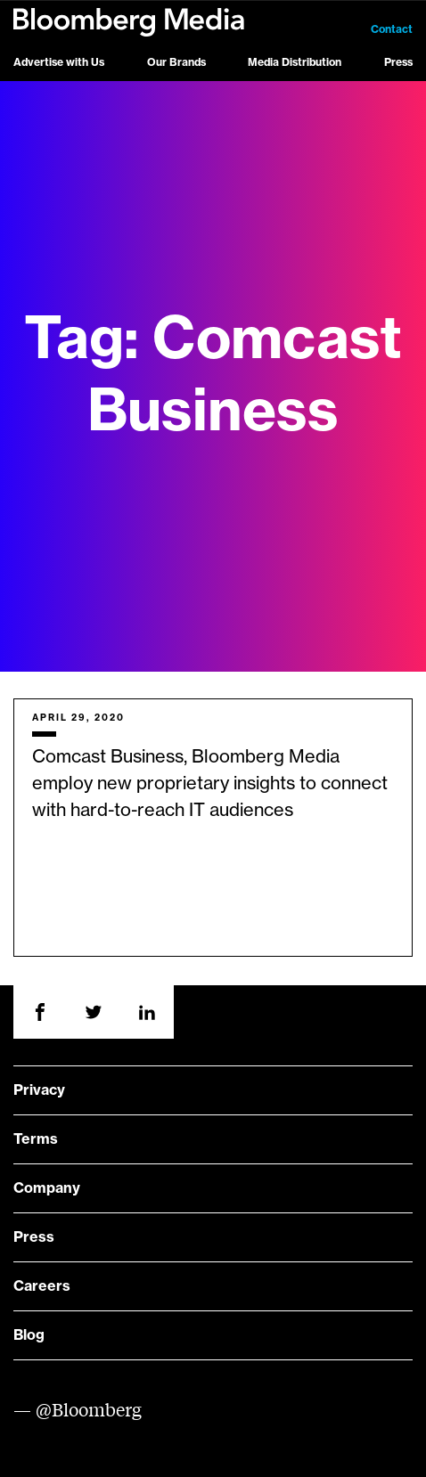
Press (398, 62)
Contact (392, 29)
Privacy (39, 1090)
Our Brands (176, 62)
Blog (29, 1335)
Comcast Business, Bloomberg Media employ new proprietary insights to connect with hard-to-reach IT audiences (210, 784)
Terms (35, 1139)
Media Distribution (294, 62)
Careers (41, 1286)
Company (46, 1188)
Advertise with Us (58, 62)
